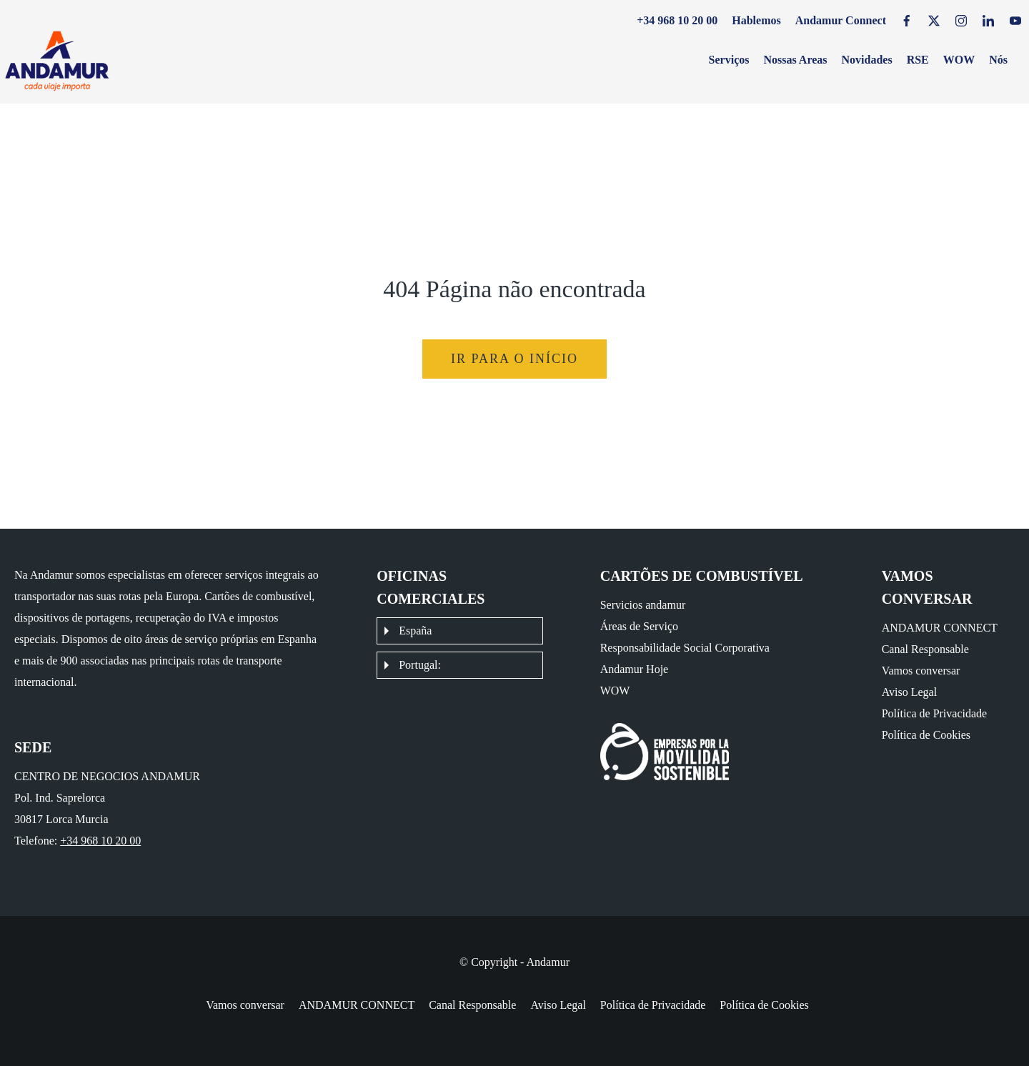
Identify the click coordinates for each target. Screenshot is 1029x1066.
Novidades (867, 60)
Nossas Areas (795, 60)
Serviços (729, 60)
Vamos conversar (921, 670)
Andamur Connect (840, 20)
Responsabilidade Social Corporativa (685, 648)
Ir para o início (514, 359)
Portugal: (420, 665)
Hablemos (756, 20)
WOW (959, 60)
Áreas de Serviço (639, 626)
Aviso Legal (909, 692)
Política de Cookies (926, 735)
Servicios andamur (643, 605)
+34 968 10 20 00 (677, 20)
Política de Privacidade (935, 713)
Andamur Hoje (634, 669)
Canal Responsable (925, 649)
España (415, 630)
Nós (998, 60)
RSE (918, 60)
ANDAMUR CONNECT (940, 628)
